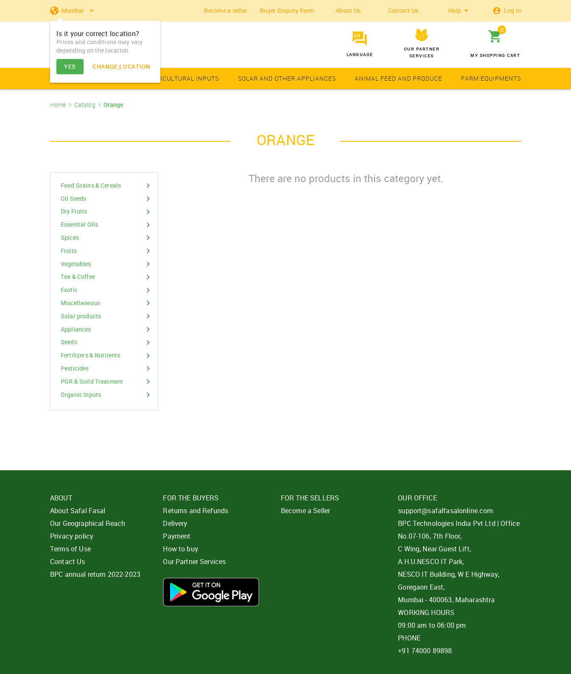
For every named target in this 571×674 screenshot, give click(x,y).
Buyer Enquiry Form (287, 10)
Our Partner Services (194, 561)
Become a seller (225, 10)
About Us (348, 10)
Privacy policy (71, 536)
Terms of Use (70, 549)
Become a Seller (305, 510)
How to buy (180, 549)
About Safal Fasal (78, 510)
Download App (211, 592)
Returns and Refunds (195, 510)
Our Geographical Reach (87, 523)
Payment (176, 536)
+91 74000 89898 (425, 650)
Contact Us (403, 10)
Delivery (175, 523)
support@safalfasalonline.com (445, 510)
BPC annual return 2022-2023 (95, 574)
